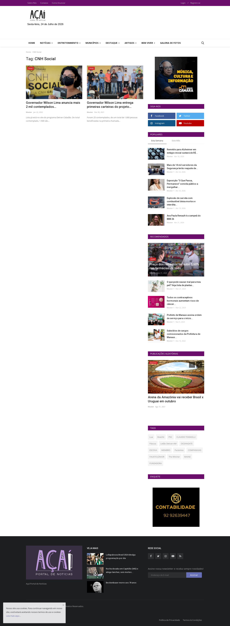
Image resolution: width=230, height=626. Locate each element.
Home (31, 42)
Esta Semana (157, 140)
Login (183, 3)
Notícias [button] (46, 42)
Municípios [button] (93, 42)
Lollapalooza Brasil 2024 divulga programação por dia (120, 556)
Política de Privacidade (169, 620)
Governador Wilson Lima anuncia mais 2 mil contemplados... (53, 105)
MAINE (187, 456)
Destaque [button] (113, 42)
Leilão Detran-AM (168, 443)
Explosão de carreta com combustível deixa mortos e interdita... (181, 201)
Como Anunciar (58, 3)
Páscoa (152, 443)
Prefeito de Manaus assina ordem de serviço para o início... (184, 317)
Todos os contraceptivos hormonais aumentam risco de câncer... (183, 300)
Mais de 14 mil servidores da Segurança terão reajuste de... (182, 167)
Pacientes (179, 450)
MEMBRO (165, 450)
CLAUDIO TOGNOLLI (186, 437)
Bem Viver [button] (148, 42)
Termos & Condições (192, 620)
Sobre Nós (32, 3)
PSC (170, 437)
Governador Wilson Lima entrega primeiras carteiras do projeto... (110, 105)
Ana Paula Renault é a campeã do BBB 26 (184, 217)
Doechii (160, 437)
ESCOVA (153, 450)
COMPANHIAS (194, 450)
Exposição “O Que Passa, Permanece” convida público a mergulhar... (182, 183)
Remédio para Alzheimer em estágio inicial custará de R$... (182, 151)
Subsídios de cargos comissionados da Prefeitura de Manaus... (183, 334)
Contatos (44, 3)
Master (29, 112)
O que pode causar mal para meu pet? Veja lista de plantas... (184, 284)
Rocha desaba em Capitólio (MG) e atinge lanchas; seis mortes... (122, 570)
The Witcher (174, 456)
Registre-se (195, 3)
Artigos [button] (130, 42)
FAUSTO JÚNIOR (156, 456)
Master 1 (170, 172)
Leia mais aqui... (13, 615)
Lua (151, 437)
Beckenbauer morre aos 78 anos (121, 582)
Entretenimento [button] (69, 42)
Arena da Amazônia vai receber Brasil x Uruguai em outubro (175, 399)
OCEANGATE (186, 443)
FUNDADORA (155, 463)
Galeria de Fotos (170, 42)
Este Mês (176, 140)
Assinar (194, 574)
